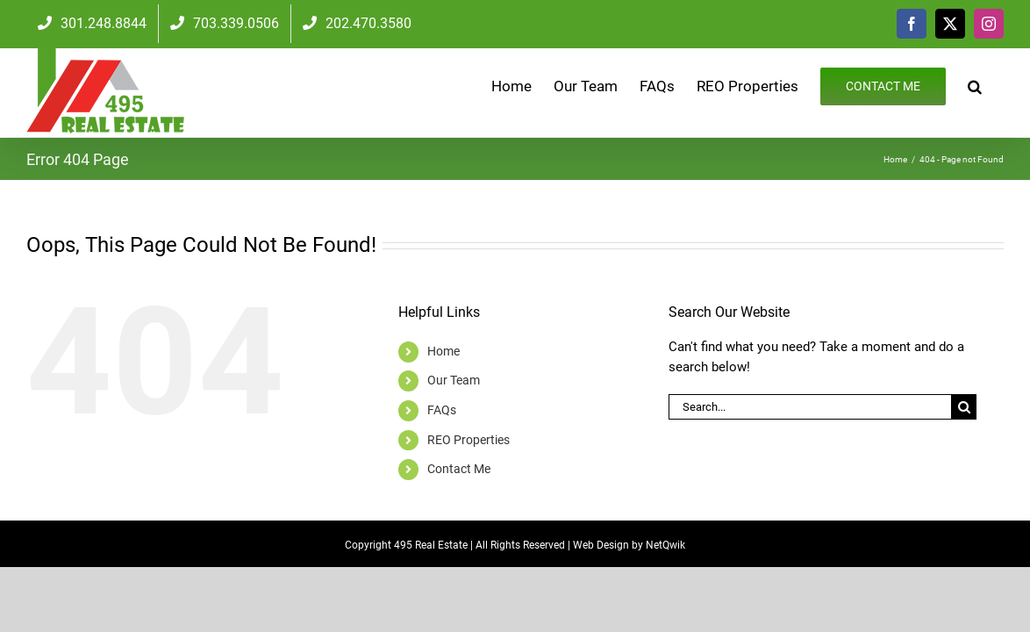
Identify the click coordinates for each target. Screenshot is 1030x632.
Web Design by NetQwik (629, 545)
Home (443, 351)
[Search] (963, 407)
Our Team (453, 380)
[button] (997, 85)
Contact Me (458, 469)
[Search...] (810, 407)
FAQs (441, 410)
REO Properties (468, 440)
